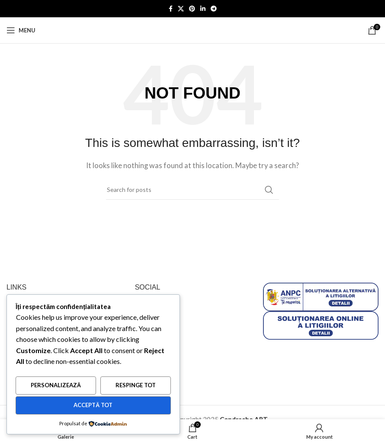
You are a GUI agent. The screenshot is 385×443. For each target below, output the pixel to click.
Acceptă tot (93, 405)
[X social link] (180, 9)
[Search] (192, 190)
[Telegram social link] (213, 9)
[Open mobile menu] (21, 30)
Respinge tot (136, 385)
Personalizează (56, 385)
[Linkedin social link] (203, 9)
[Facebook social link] (170, 9)
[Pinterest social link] (192, 9)
